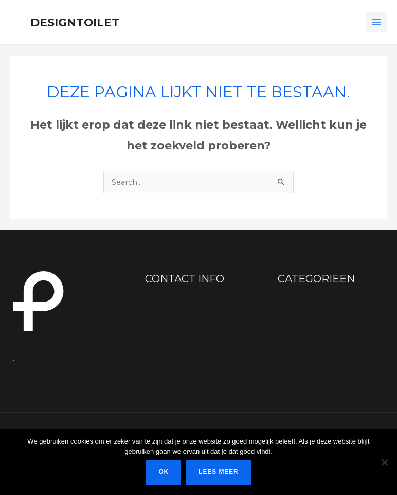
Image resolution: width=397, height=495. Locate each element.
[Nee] (384, 462)
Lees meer (218, 471)
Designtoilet (74, 22)
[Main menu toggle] (376, 22)
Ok (163, 471)
